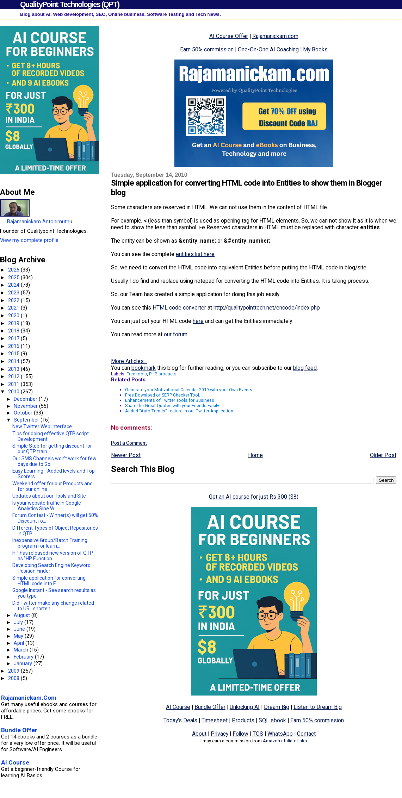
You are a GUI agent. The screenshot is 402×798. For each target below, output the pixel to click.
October (24, 413)
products (168, 373)
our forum (175, 334)
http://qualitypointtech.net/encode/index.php (267, 307)
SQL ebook (272, 720)
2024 (14, 285)
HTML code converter (179, 307)
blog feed (305, 367)
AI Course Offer (228, 36)
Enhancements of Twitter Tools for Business (169, 400)
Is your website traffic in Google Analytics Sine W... (46, 505)
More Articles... (129, 361)
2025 (14, 277)
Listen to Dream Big (317, 707)
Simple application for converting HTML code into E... (49, 580)
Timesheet (215, 720)
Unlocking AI (245, 707)
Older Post (383, 455)
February (24, 657)
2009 (14, 671)
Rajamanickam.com (275, 36)
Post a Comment (129, 443)
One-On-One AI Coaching (268, 49)
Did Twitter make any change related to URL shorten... (53, 605)
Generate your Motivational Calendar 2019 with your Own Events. (189, 389)
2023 (14, 292)
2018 (14, 331)
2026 (14, 270)
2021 (14, 308)
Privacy (219, 733)
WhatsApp (280, 733)
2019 (14, 323)
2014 (14, 361)
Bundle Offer (209, 707)
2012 (14, 376)
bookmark (143, 367)
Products (243, 720)
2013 (14, 369)
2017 (14, 338)
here (198, 321)
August (22, 615)
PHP (152, 373)
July (19, 622)
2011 (14, 384)
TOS (258, 733)
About (199, 733)
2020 (14, 315)
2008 (14, 678)
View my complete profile (29, 240)
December (26, 399)
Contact (306, 733)
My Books (315, 49)
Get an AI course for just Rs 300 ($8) (253, 496)
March (22, 650)
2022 (14, 300)
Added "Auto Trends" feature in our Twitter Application (179, 410)
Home (255, 455)
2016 (14, 346)
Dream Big (276, 707)
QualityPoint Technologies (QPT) (69, 4)
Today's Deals (180, 720)
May (19, 636)
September (27, 420)
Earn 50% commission (207, 49)
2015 (14, 353)
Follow (240, 733)
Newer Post (126, 455)
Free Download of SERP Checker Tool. (162, 395)
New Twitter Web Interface (42, 426)
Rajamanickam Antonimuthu (39, 221)
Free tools (136, 373)
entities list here (195, 254)
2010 (14, 391)
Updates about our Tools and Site (49, 496)
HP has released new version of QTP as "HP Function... (52, 555)
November (26, 406)
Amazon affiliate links (285, 740)
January (23, 663)
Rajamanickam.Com (28, 697)
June (20, 629)
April (19, 643)
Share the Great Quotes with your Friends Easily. (172, 405)
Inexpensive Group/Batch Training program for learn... (49, 543)
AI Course (178, 707)
